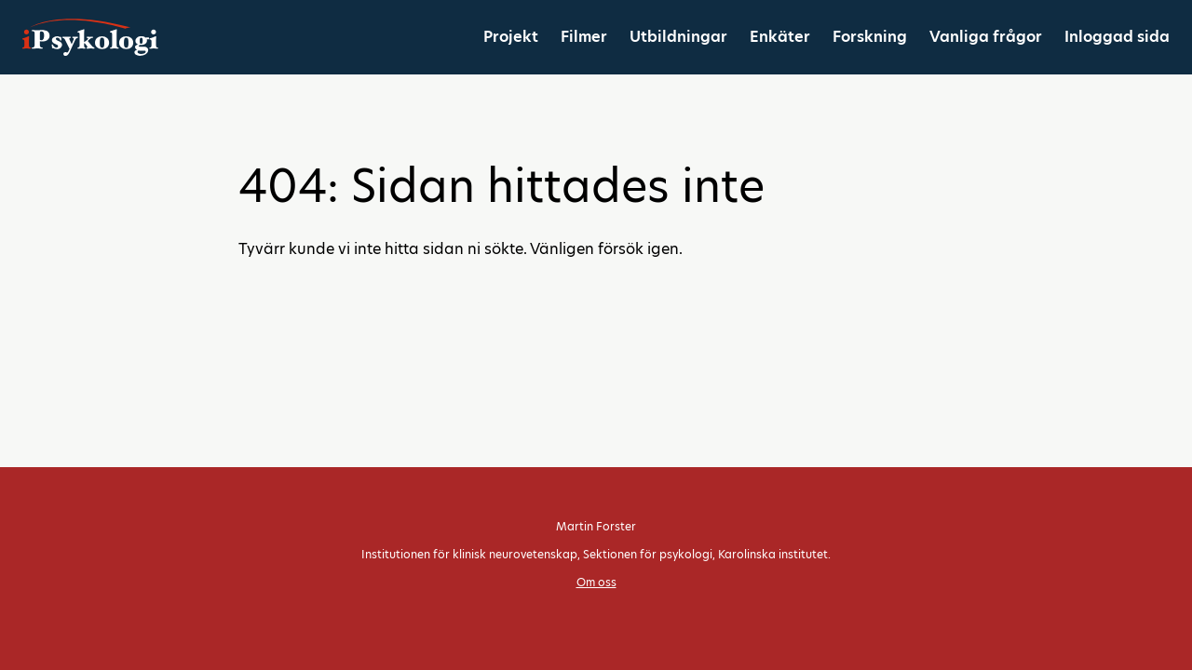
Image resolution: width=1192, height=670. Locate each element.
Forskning (870, 36)
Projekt (510, 36)
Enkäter (780, 36)
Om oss (596, 582)
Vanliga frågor (985, 36)
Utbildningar (678, 36)
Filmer (584, 36)
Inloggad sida (1117, 36)
